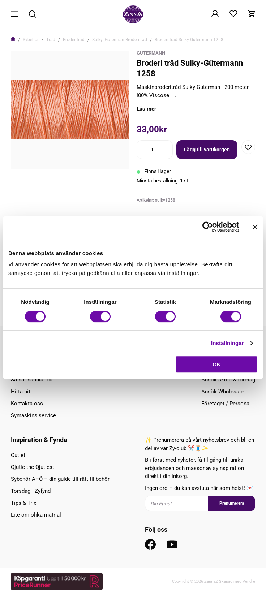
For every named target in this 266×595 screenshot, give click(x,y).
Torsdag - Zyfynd (31, 491)
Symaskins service (33, 415)
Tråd (50, 39)
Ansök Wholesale (222, 391)
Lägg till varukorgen (207, 149)
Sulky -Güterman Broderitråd (119, 39)
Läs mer (146, 108)
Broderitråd (74, 39)
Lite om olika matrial (36, 515)
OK (217, 364)
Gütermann (151, 53)
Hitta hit (20, 391)
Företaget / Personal (226, 403)
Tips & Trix (23, 503)
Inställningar (227, 343)
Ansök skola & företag (228, 379)
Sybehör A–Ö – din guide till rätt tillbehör (60, 479)
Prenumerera (231, 503)
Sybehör (31, 39)
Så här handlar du (31, 379)
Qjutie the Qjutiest (32, 467)
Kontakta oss (27, 403)
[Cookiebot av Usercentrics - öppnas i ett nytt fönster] (207, 226)
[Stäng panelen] (255, 226)
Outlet (18, 455)
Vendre (249, 581)
